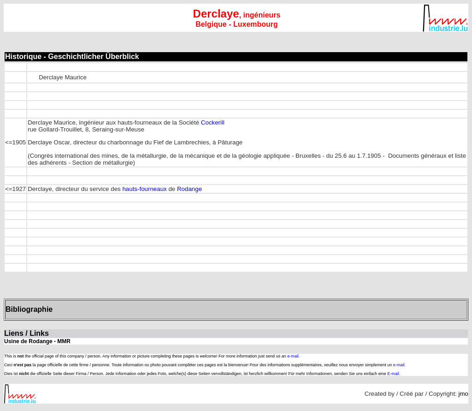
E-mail (393, 373)
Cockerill (212, 122)
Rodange (189, 188)
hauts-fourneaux (144, 188)
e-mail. (293, 356)
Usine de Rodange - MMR (37, 341)
